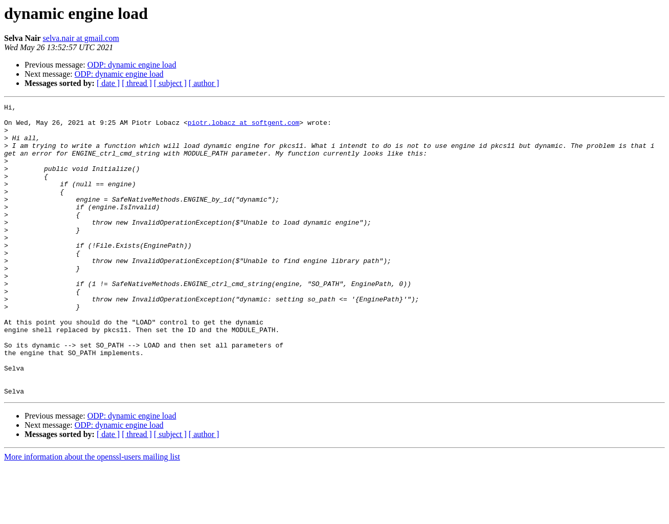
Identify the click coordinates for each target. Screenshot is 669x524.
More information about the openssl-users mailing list (92, 515)
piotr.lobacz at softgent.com (243, 127)
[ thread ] (137, 83)
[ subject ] (170, 83)
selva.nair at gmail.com (81, 38)
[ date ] (108, 83)
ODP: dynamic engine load (131, 64)
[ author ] (204, 83)
